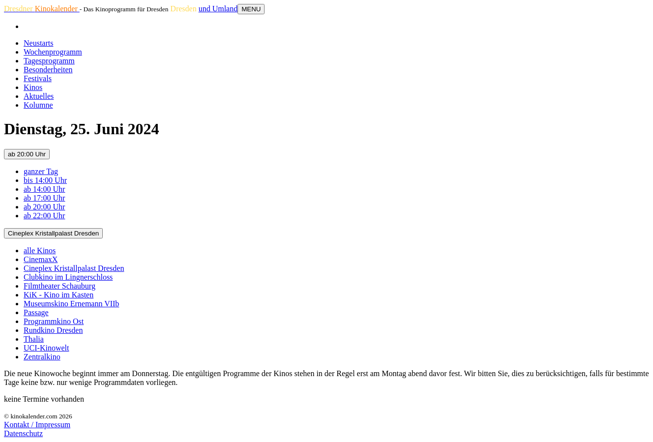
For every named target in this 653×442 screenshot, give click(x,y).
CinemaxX (41, 259)
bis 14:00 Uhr (45, 180)
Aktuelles (39, 96)
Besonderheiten (48, 69)
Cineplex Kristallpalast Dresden (53, 233)
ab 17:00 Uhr (44, 198)
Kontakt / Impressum (37, 424)
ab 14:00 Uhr (44, 189)
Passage (36, 312)
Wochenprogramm (53, 52)
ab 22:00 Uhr (44, 215)
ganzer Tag (41, 171)
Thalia (34, 339)
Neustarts (38, 43)
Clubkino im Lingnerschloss (68, 277)
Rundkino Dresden (53, 330)
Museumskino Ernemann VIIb (71, 303)
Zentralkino (42, 357)
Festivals (38, 78)
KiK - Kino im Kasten (58, 295)
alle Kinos (40, 250)
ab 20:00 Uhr (27, 154)
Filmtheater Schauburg (59, 286)
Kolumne (38, 105)
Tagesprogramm (49, 61)
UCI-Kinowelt (46, 348)
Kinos (33, 87)
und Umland (218, 8)
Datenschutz (23, 433)
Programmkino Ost (54, 321)
